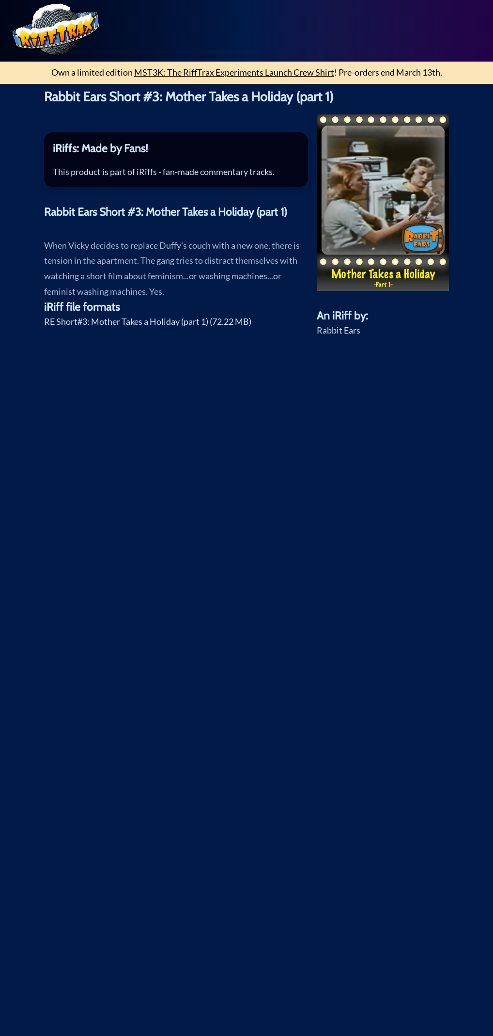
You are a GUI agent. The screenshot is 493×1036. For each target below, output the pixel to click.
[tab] (176, 148)
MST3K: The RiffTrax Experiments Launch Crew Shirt (234, 72)
